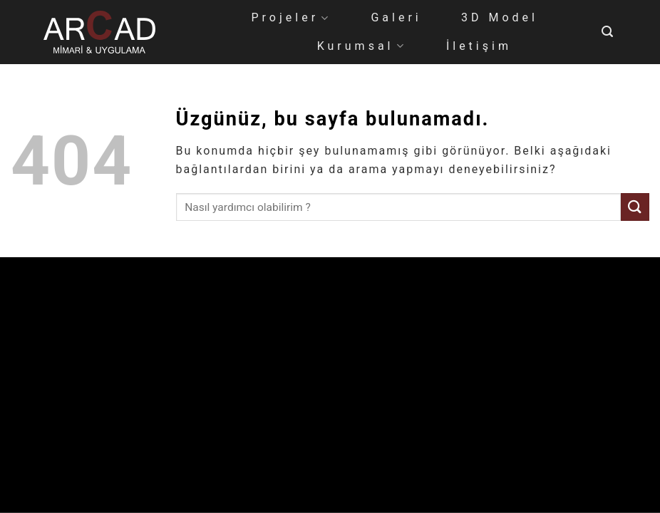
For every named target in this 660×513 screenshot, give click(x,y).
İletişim (479, 46)
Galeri (396, 17)
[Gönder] (635, 207)
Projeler (291, 18)
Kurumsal (362, 46)
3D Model (499, 17)
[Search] (609, 32)
